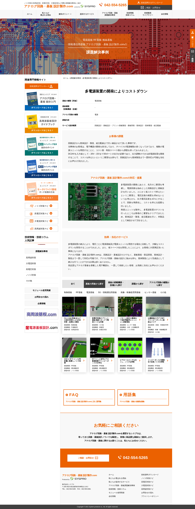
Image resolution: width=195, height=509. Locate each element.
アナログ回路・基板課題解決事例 (110, 14)
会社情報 (164, 14)
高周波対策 (31, 258)
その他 (163, 292)
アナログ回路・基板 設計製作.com (79, 475)
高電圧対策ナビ (147, 482)
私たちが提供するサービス (119, 482)
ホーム (29, 14)
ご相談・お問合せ (152, 8)
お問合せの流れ (147, 493)
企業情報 (42, 303)
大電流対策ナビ (147, 485)
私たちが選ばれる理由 (45, 14)
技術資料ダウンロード (150, 475)
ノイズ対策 (31, 275)
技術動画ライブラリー (148, 14)
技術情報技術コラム (130, 14)
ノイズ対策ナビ (147, 478)
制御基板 (68, 292)
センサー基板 (150, 292)
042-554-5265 (115, 5)
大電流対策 (31, 263)
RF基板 (79, 292)
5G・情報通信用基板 (107, 292)
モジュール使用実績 (116, 493)
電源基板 (90, 292)
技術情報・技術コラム (117, 489)
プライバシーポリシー (150, 496)
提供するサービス (87, 14)
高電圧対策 (31, 269)
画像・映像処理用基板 (131, 292)
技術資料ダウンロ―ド (40, 86)
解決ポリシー (64, 14)
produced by (59, 6)
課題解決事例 (75, 78)
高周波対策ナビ (147, 489)
